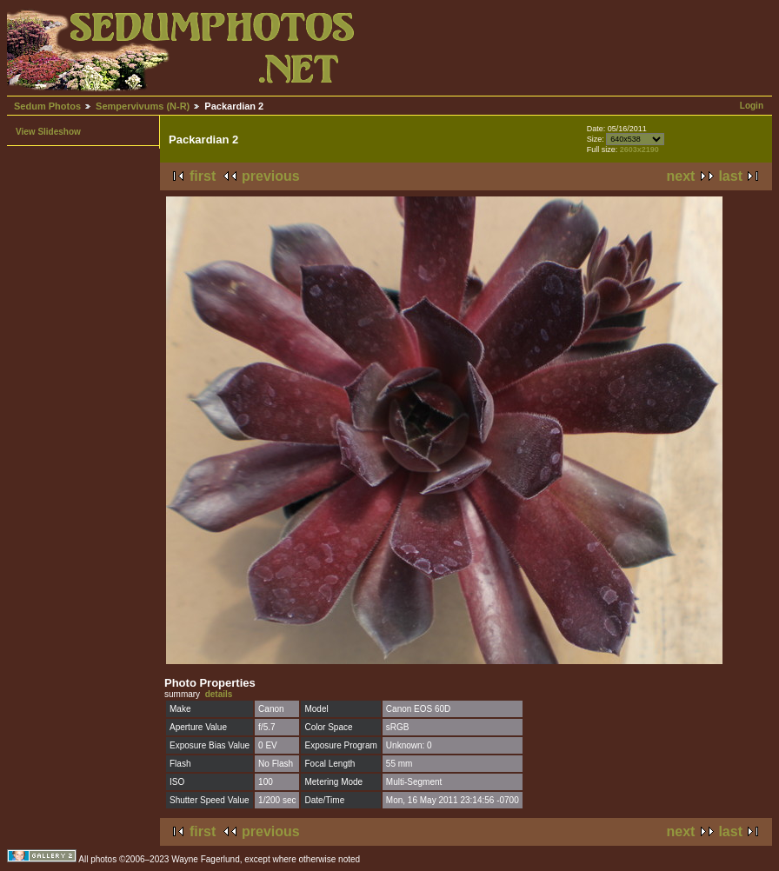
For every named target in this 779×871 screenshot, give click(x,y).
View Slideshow (48, 131)
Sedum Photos (47, 106)
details (219, 694)
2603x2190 (639, 149)
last (730, 176)
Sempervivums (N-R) (143, 106)
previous (271, 176)
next (681, 176)
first (203, 176)
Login (751, 105)
